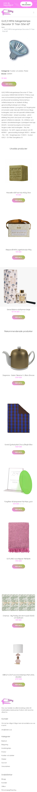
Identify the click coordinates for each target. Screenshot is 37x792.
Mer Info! (9, 84)
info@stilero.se (6, 730)
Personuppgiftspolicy (8, 790)
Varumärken (5, 766)
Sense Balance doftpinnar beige (18, 310)
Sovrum (4, 763)
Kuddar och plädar (16, 71)
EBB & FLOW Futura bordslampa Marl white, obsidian (18, 676)
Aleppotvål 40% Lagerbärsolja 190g (18, 250)
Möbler (3, 759)
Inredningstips (6, 748)
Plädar (26, 71)
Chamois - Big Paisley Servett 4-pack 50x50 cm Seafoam (18, 617)
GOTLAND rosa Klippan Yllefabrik (18, 559)
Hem (3, 27)
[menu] (34, 12)
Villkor (3, 786)
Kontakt (4, 783)
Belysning (4, 744)
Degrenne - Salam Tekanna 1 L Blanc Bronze (18, 375)
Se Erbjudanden (26, 3)
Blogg (3, 779)
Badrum (4, 741)
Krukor (3, 752)
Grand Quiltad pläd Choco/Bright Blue (18, 445)
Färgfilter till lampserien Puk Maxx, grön (18, 502)
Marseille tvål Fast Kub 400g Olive (18, 193)
